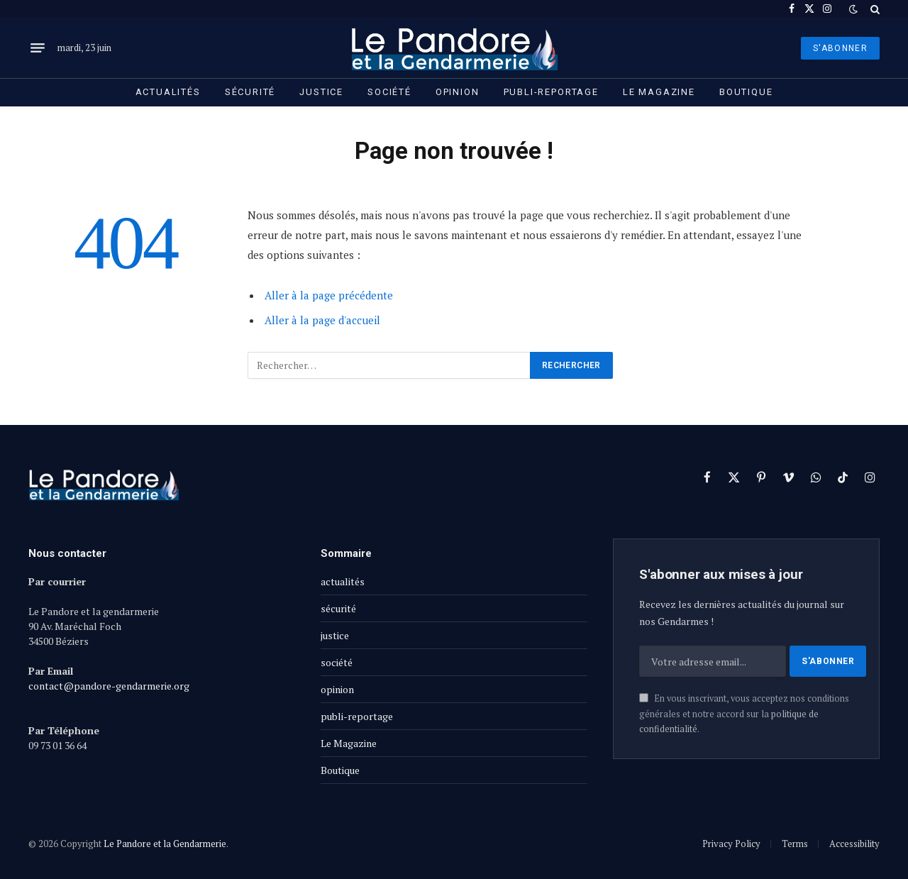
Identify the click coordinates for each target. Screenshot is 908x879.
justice (321, 92)
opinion (458, 92)
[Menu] (38, 48)
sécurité (250, 92)
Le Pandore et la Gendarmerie (165, 843)
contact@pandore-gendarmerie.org (108, 685)
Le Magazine (659, 92)
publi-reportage (551, 92)
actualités (168, 92)
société (389, 92)
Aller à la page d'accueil (322, 320)
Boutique (746, 92)
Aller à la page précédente (329, 295)
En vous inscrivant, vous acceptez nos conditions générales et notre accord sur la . (744, 713)
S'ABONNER (840, 48)
